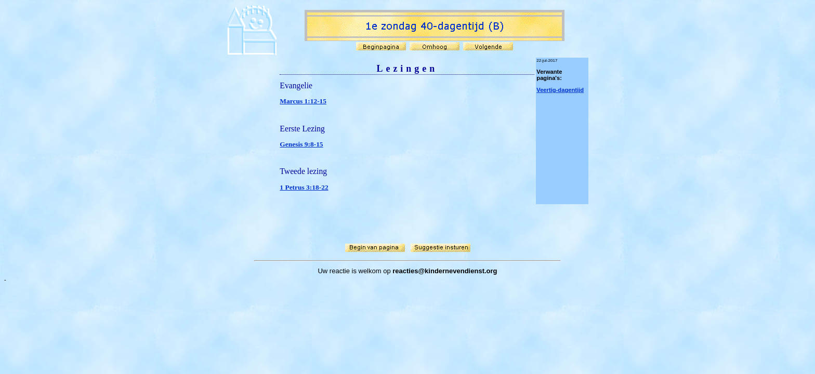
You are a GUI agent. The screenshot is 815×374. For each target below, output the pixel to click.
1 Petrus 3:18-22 (304, 187)
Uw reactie (333, 271)
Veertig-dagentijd (560, 90)
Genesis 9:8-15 (301, 144)
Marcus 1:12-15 (303, 101)
